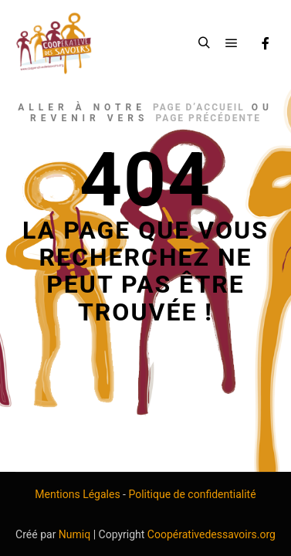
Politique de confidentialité (191, 494)
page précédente (207, 118)
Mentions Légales (77, 494)
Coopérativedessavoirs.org (211, 534)
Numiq (74, 534)
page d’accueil (199, 107)
